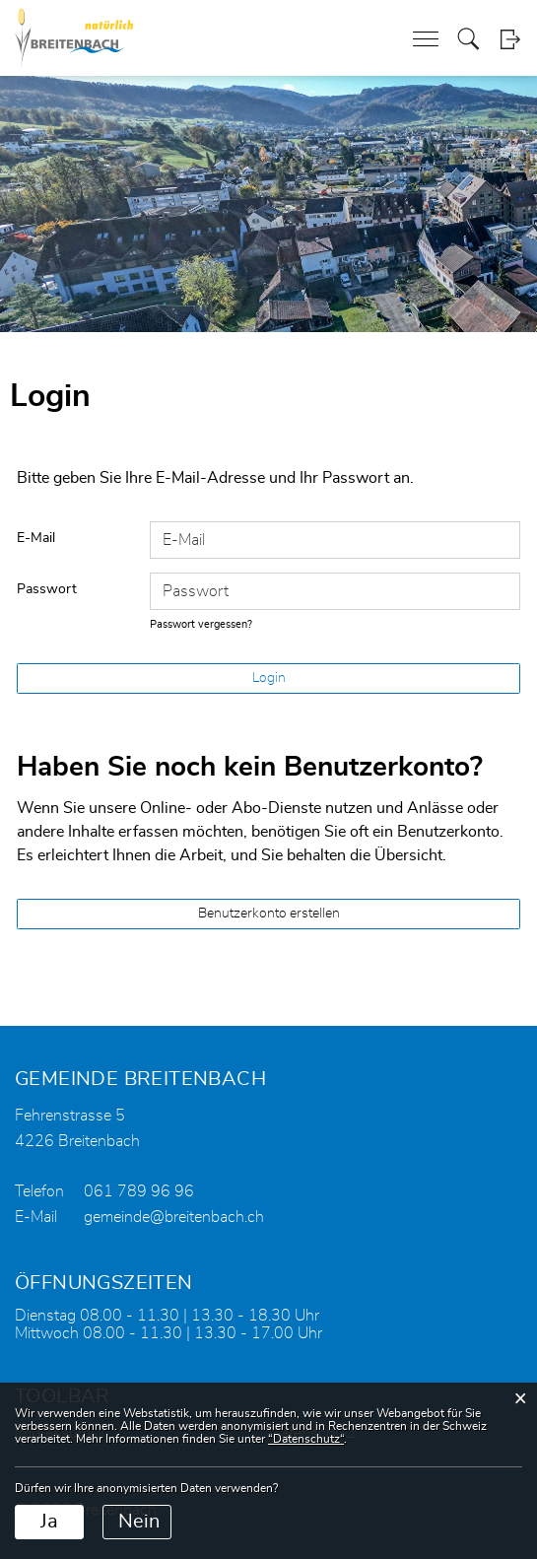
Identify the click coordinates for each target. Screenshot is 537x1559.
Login (510, 39)
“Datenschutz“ (306, 1439)
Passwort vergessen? (201, 624)
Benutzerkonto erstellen (269, 913)
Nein (139, 1521)
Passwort (47, 589)
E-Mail (36, 538)
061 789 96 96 (139, 1191)
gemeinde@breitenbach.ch (174, 1217)
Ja (49, 1521)
